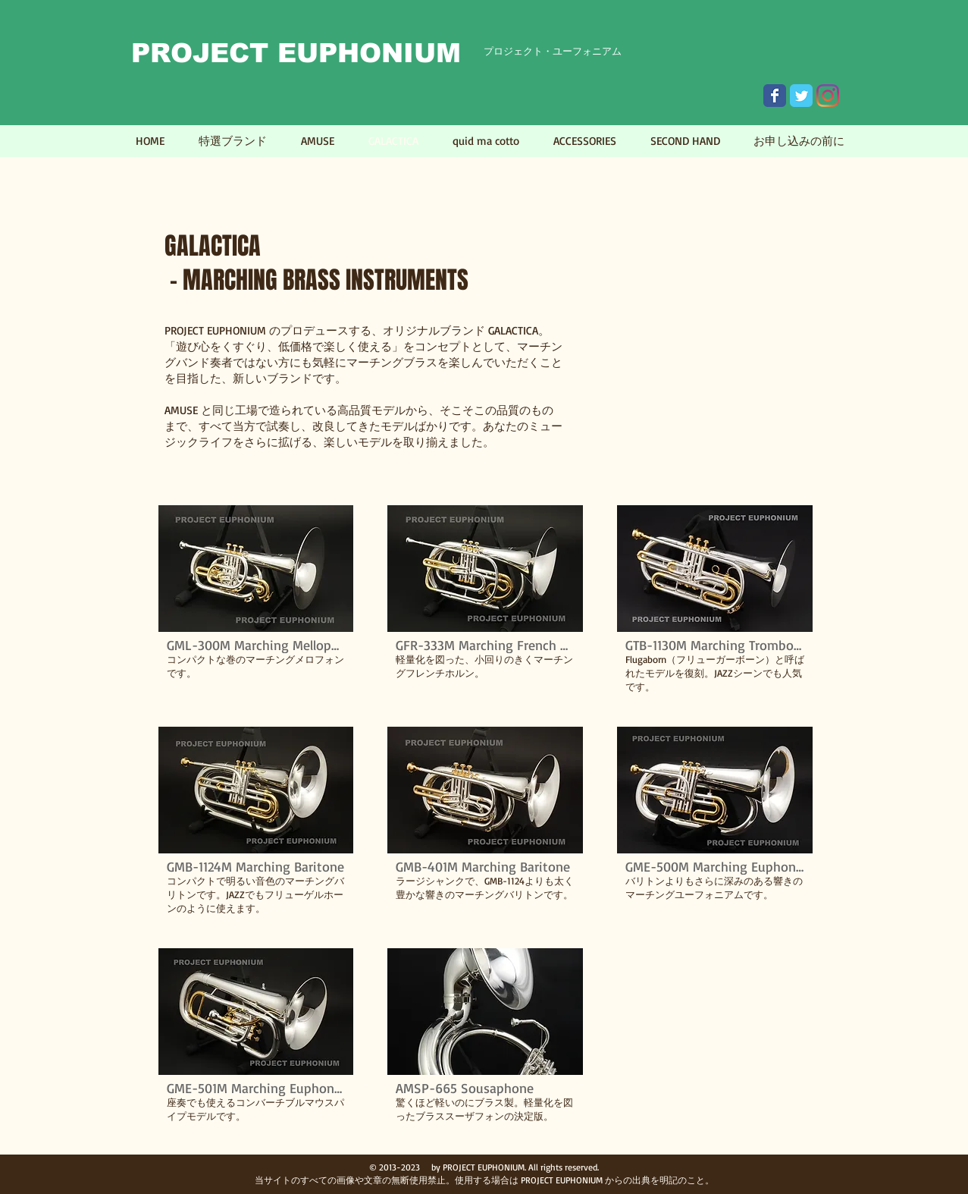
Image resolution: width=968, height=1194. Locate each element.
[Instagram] (827, 95)
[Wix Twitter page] (801, 95)
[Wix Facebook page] (774, 95)
